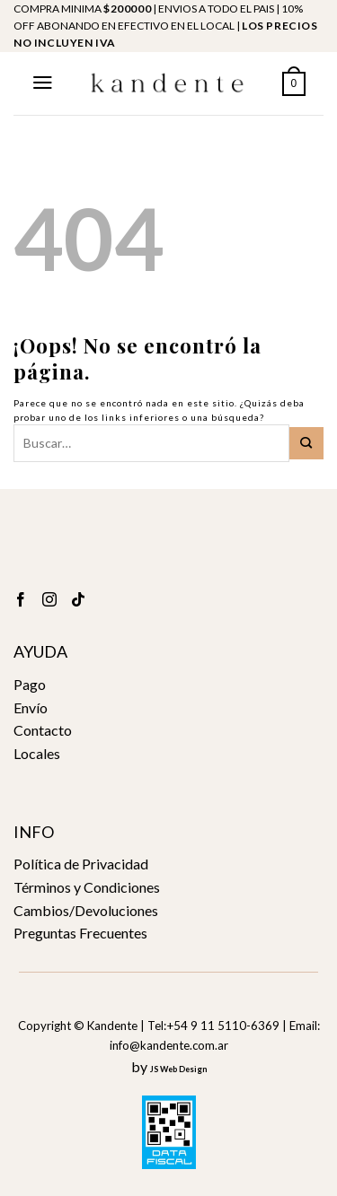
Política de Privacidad (80, 863)
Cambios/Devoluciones (85, 910)
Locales (36, 753)
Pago (29, 684)
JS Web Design (178, 1069)
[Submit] (306, 443)
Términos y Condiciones (86, 886)
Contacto (42, 729)
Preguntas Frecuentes (80, 932)
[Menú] (42, 82)
